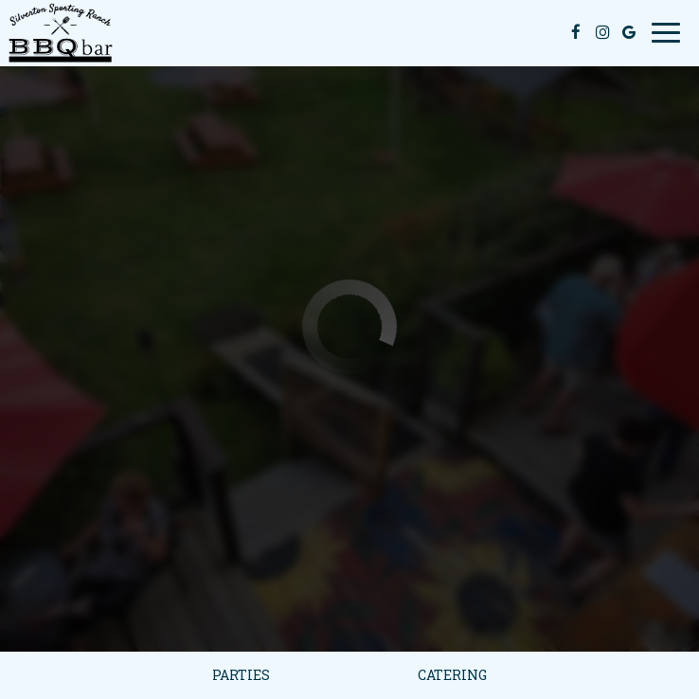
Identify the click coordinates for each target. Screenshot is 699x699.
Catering (452, 675)
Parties (241, 675)
